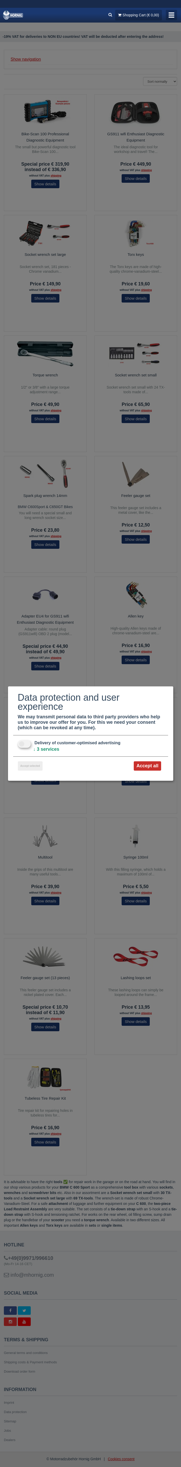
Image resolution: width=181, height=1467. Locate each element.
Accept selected (30, 765)
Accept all (147, 765)
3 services (46, 749)
